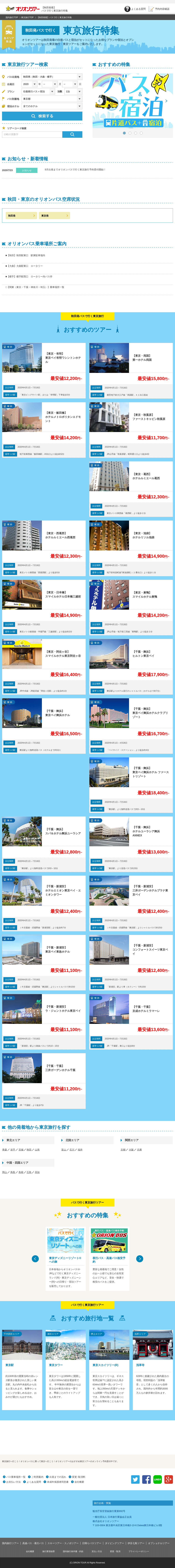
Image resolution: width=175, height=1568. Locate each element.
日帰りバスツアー (91, 1543)
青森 (4, 1149)
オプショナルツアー (159, 1543)
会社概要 (79, 1481)
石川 (72, 1149)
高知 (37, 1172)
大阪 (131, 1149)
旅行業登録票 (48, 1551)
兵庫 (139, 1149)
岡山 (4, 1172)
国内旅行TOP (12, 17)
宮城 (21, 1149)
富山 (63, 1149)
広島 (29, 1172)
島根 (21, 1172)
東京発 (45, 215)
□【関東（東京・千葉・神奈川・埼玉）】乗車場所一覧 (34, 287)
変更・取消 (115, 1551)
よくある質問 (34, 1481)
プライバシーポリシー (139, 1551)
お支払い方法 (13, 1481)
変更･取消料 (78, 1477)
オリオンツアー (23, 9)
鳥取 (12, 1172)
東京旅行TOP (27, 17)
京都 (123, 1149)
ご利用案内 (37, 1477)
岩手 (12, 1149)
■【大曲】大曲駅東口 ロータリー (24, 266)
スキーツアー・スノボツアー (63, 1543)
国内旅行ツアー (10, 1543)
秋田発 (11, 215)
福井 (80, 1149)
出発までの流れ (57, 1477)
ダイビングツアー (114, 1543)
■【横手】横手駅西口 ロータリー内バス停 (28, 276)
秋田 (29, 1149)
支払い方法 (97, 1551)
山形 (37, 1149)
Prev (99, 100)
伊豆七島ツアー (136, 1543)
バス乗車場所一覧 (15, 1477)
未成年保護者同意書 (58, 1481)
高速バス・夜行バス (33, 1543)
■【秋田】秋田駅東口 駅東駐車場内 (25, 255)
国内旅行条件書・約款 (73, 1551)
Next (166, 100)
